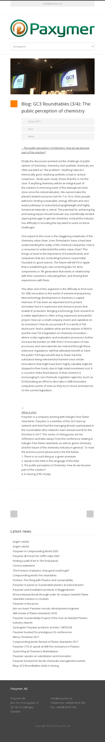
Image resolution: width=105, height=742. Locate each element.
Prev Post (13, 513)
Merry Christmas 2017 (26, 637)
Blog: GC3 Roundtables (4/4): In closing (36, 665)
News (31, 136)
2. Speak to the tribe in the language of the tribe (50, 461)
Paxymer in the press (26, 603)
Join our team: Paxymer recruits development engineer (46, 608)
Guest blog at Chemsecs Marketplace (35, 651)
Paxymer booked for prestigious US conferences (42, 632)
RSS (61, 11)
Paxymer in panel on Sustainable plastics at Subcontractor (48, 585)
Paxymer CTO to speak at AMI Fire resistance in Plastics (46, 646)
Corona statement (24, 565)
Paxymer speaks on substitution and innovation (42, 656)
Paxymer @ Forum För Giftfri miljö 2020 (36, 556)
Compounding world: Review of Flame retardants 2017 (45, 641)
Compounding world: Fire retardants (35, 575)
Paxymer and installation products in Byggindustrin (44, 589)
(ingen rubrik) (21, 541)
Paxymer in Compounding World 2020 (35, 551)
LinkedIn (52, 11)
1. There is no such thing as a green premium (48, 456)
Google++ (83, 494)
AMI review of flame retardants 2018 (35, 613)
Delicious (75, 494)
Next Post (90, 513)
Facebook (34, 494)
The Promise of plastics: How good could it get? (41, 570)
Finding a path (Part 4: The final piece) (35, 561)
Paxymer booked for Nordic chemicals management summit (49, 661)
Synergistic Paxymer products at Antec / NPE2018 (42, 627)
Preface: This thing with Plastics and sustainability (43, 580)
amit (30, 128)
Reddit (59, 494)
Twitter (44, 11)
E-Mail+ (91, 494)
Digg (67, 494)
